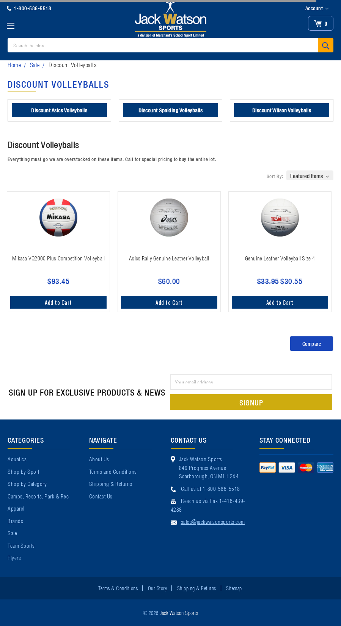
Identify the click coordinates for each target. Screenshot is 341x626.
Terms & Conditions (118, 587)
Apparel (16, 507)
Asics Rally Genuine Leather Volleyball (169, 257)
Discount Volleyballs (72, 64)
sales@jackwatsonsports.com (213, 521)
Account (316, 8)
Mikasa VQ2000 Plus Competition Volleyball (58, 257)
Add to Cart (58, 302)
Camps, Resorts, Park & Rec (38, 495)
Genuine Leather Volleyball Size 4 (280, 257)
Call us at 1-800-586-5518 (210, 488)
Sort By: (275, 176)
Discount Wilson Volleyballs (281, 110)
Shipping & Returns (110, 483)
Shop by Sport (23, 471)
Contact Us (101, 495)
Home (14, 64)
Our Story (157, 587)
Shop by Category (27, 483)
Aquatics (17, 458)
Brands (15, 520)
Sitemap (234, 587)
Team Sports (21, 545)
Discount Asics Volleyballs (59, 110)
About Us (99, 458)
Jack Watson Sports (179, 612)
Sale (35, 64)
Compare (311, 343)
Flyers (14, 557)
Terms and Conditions (113, 471)
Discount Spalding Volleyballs (170, 110)
